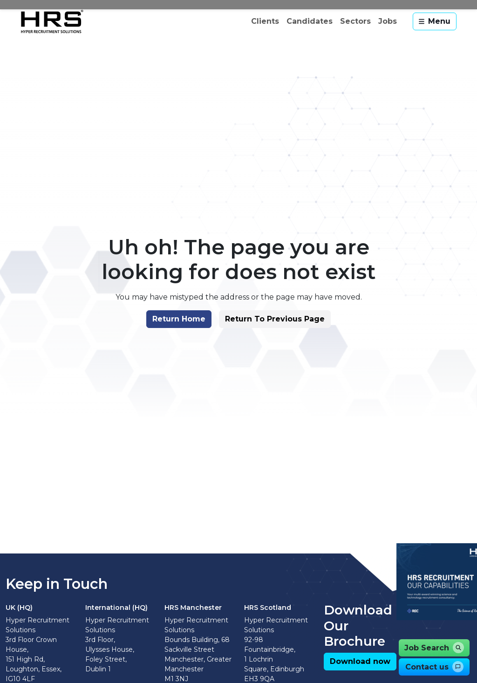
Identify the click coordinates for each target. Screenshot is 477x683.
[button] (177, 329)
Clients (265, 21)
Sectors (355, 21)
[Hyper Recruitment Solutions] (52, 21)
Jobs (387, 21)
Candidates (309, 21)
